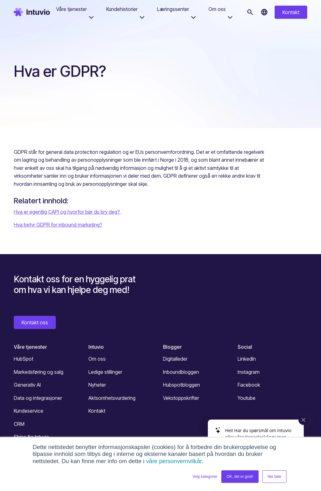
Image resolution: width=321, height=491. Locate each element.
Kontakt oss (35, 322)
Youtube (246, 398)
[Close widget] (303, 420)
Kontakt (290, 12)
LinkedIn (247, 359)
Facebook (249, 385)
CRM (19, 424)
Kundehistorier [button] (122, 9)
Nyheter (97, 385)
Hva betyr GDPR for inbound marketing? (58, 225)
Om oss (97, 359)
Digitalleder (175, 359)
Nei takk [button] (274, 476)
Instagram (249, 372)
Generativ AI (27, 385)
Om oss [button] (217, 9)
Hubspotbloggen (181, 385)
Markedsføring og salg (38, 372)
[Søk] (250, 12)
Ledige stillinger (105, 372)
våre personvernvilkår (174, 461)
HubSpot (23, 359)
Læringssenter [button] (173, 9)
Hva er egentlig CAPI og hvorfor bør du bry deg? (67, 212)
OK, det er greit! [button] (240, 476)
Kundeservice (28, 411)
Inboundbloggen (181, 372)
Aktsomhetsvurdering (111, 398)
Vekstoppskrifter (181, 398)
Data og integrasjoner (38, 398)
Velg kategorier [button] (205, 476)
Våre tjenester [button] (71, 9)
